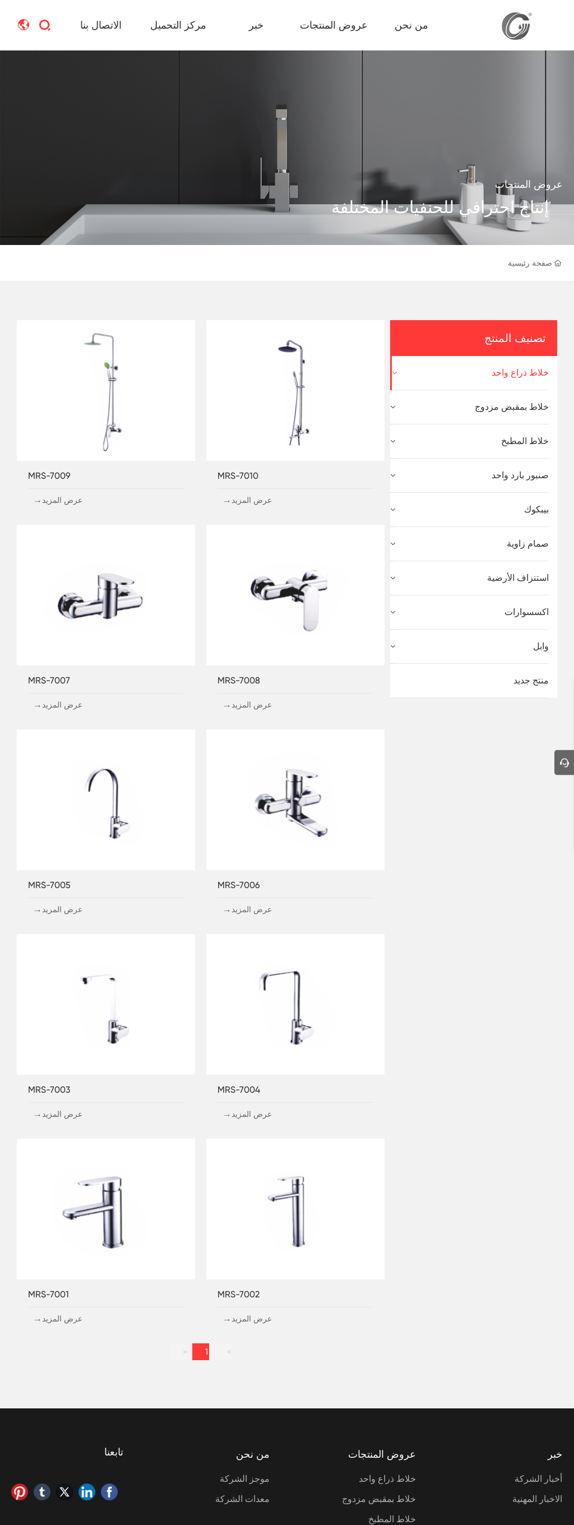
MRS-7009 (49, 475)
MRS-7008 (238, 680)
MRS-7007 (49, 680)
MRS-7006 (238, 885)
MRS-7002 (238, 1294)
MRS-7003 (49, 1089)
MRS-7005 (49, 885)
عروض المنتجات (529, 184)
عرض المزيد (252, 500)
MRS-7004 (238, 1089)
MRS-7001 (48, 1294)
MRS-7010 (237, 475)
